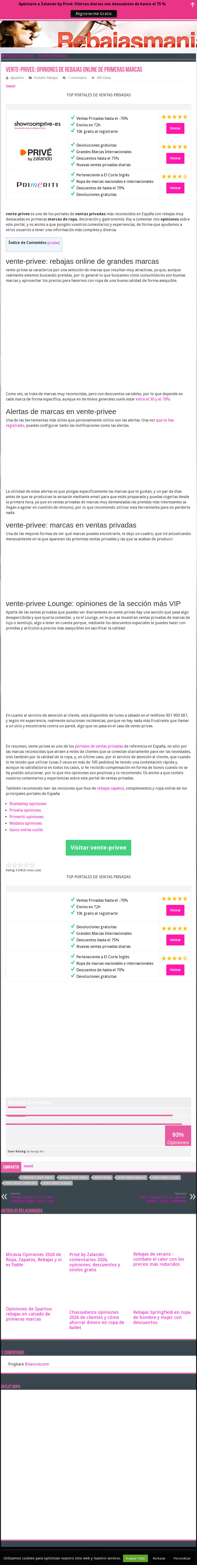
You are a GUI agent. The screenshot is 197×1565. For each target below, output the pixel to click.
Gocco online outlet (26, 830)
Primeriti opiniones (26, 817)
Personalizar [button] (182, 1558)
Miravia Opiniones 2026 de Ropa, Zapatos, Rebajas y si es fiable (33, 1259)
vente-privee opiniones (20, 1183)
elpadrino (17, 78)
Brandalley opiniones (27, 803)
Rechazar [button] (159, 1558)
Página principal (17, 55)
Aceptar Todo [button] (135, 1558)
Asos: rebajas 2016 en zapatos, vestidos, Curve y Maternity (161, 1197)
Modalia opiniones (25, 823)
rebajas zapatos (110, 788)
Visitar (175, 128)
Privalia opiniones (25, 810)
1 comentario (77, 78)
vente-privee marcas (132, 1177)
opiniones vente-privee (37, 1177)
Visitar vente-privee (98, 847)
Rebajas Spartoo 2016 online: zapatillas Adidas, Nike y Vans (35, 1197)
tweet (10, 86)
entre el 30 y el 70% (153, 399)
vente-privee (102, 1177)
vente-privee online (165, 1177)
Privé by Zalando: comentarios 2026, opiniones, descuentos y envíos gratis (94, 1262)
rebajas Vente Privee (74, 1177)
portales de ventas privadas (99, 746)
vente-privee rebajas (57, 1183)
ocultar (53, 243)
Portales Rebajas (52, 55)
